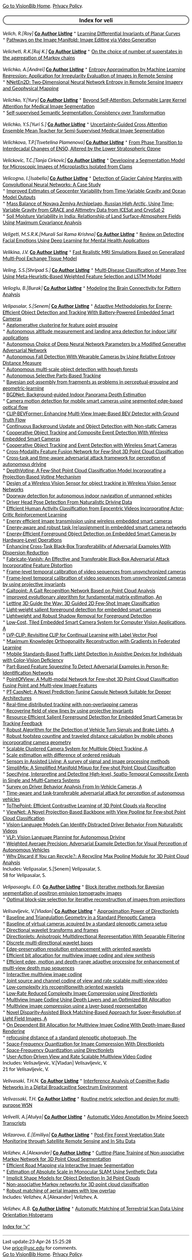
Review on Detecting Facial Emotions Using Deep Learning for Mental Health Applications (93, 237)
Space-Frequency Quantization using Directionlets (60, 1050)
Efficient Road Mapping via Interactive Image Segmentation (70, 1165)
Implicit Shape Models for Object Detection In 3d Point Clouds (73, 1178)
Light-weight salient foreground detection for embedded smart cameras (84, 609)
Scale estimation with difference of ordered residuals (63, 755)
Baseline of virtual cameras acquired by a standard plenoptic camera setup (87, 924)
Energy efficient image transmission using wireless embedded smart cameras (89, 521)
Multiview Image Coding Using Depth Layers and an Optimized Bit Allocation (89, 999)
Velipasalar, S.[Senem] (26, 306)
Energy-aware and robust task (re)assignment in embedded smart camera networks (97, 527)
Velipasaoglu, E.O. (22, 887)
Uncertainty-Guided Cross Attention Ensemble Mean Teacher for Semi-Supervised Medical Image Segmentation (85, 127)
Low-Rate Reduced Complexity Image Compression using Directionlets (82, 993)
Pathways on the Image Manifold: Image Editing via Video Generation (81, 40)
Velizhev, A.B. (17, 1208)
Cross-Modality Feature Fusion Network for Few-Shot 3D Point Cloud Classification (95, 451)
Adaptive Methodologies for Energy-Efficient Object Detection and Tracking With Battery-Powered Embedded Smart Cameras (88, 312)
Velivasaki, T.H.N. (21, 1081)
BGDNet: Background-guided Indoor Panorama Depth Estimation (76, 394)
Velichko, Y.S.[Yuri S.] (24, 124)
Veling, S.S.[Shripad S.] (27, 270)
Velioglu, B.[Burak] (23, 288)
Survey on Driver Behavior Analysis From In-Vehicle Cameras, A (74, 786)
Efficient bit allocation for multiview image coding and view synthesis (81, 955)
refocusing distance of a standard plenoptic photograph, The (72, 1037)
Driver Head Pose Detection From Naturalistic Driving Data (69, 502)
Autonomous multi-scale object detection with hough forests (72, 369)
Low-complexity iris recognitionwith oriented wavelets (65, 987)
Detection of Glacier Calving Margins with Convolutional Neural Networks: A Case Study (92, 181)
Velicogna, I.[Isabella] (26, 178)
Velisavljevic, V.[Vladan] (28, 911)
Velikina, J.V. (16, 252)
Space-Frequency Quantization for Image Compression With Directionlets (85, 1044)
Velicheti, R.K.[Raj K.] (25, 51)
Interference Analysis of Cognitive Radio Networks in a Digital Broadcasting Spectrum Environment (86, 1084)
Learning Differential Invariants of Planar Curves (128, 33)
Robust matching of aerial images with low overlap (61, 1190)
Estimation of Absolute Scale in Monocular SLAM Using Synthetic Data (82, 1171)
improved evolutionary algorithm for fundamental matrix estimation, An (84, 597)
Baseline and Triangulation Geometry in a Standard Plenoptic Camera (81, 917)
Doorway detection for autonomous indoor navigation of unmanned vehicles (89, 496)
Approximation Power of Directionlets (138, 911)
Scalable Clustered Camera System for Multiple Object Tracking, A (77, 748)
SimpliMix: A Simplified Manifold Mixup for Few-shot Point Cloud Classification (91, 767)
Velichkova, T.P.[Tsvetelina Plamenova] (44, 142)
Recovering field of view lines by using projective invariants (70, 711)
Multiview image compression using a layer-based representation (77, 1006)
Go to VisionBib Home (26, 6)
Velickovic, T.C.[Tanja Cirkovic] (34, 160)
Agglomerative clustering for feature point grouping (62, 325)
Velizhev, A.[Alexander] (27, 1153)
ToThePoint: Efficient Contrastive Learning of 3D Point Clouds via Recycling (86, 805)
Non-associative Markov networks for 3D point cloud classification (78, 1184)
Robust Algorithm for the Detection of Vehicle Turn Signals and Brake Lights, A (90, 730)
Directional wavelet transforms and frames (52, 930)
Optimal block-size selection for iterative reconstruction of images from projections (96, 899)
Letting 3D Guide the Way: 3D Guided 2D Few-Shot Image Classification (83, 603)
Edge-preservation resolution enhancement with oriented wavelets (79, 949)
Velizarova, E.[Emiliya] (26, 1135)
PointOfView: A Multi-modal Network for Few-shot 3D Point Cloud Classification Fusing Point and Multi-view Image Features (90, 682)
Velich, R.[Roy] (18, 33)
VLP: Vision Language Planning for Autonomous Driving (66, 837)
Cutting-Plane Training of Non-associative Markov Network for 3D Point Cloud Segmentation (93, 1156)
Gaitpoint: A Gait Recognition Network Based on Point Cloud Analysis (81, 590)
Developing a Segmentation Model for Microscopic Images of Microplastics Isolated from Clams (94, 163)
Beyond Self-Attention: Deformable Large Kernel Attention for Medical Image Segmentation (94, 103)
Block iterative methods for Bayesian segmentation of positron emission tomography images (83, 890)
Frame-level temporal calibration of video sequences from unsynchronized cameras (96, 571)
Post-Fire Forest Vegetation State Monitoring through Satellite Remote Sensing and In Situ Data (84, 1138)
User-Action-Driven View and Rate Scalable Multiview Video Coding (79, 1056)
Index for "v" (16, 1226)
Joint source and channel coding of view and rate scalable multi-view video (87, 980)
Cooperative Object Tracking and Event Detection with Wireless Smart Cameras (92, 445)
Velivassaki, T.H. (20, 1099)
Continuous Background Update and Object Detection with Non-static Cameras (92, 426)
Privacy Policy (67, 6)
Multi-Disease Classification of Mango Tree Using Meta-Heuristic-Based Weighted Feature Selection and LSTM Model (94, 273)
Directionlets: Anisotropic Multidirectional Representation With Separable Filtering (96, 936)
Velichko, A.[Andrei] (24, 69)
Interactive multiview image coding (44, 974)
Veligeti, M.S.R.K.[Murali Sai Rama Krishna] (49, 234)
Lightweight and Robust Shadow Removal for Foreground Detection (79, 616)
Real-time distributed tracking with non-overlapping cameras (72, 704)
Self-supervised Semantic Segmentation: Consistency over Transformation (86, 112)
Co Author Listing (53, 33)
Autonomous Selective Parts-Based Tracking (54, 375)
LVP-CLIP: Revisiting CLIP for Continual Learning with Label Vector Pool (82, 635)
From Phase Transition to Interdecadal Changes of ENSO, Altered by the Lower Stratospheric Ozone (92, 145)
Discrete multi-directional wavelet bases (50, 943)
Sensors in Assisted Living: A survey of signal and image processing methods (88, 761)
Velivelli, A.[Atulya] (23, 1117)
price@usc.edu (28, 1248)
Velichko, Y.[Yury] (21, 100)
